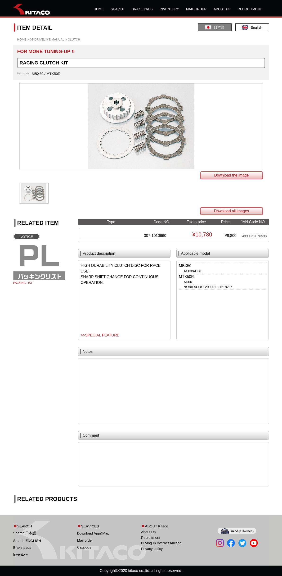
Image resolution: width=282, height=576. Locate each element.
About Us (148, 532)
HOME (99, 9)
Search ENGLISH (27, 541)
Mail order (85, 540)
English (252, 27)
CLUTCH (74, 39)
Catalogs (84, 547)
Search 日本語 (24, 533)
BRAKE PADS (142, 9)
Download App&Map (93, 533)
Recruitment (150, 537)
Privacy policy (152, 549)
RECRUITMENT (250, 9)
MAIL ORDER (196, 9)
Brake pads (22, 547)
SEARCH (118, 9)
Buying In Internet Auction (161, 543)
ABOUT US (222, 9)
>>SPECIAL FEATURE (100, 335)
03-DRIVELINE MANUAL (47, 39)
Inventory (20, 554)
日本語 (214, 27)
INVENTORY (169, 9)
